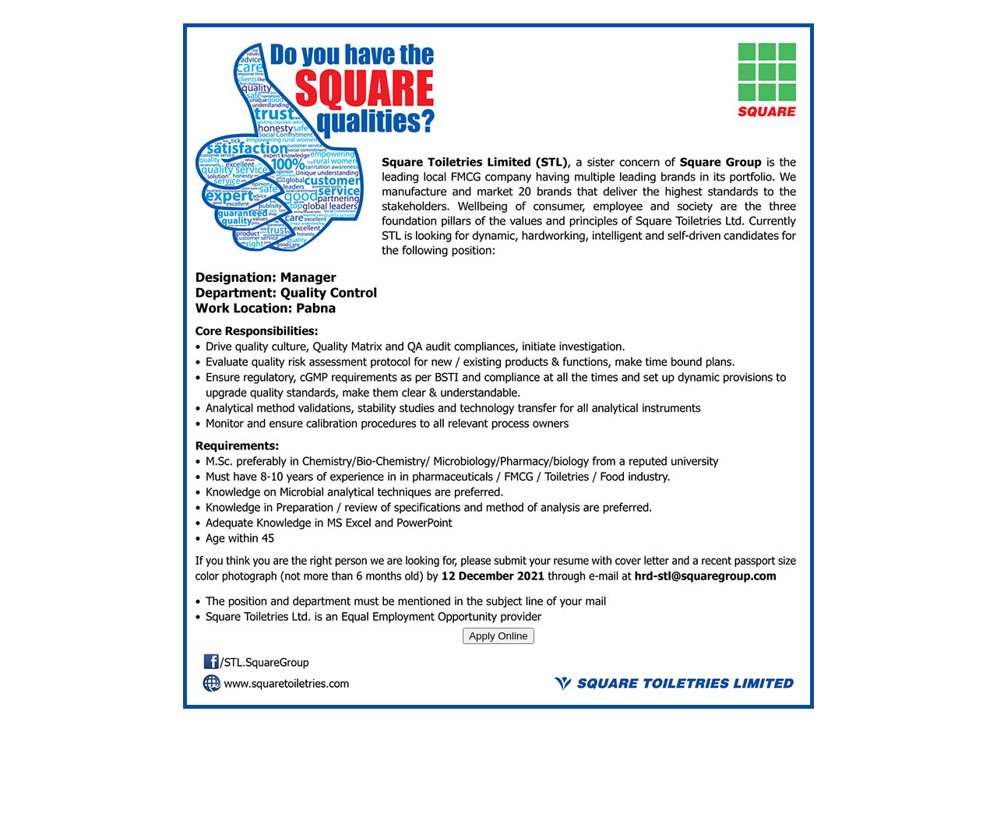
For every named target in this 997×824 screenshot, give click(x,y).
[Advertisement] (498, 783)
